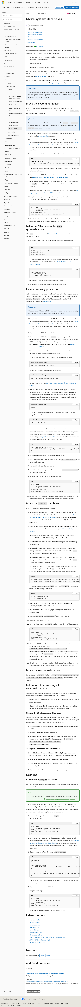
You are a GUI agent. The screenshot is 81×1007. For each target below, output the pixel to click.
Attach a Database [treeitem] (14, 122)
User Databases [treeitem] (13, 125)
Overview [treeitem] (9, 83)
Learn (27, 13)
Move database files (35, 935)
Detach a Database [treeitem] (14, 119)
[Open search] (72, 2)
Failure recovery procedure (35, 34)
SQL (33, 13)
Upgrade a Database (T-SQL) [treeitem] (15, 115)
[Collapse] (22, 12)
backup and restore (41, 76)
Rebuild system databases (37, 942)
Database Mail (52, 234)
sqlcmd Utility (47, 301)
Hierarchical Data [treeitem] (9, 73)
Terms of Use (64, 1003)
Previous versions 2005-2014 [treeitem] (11, 29)
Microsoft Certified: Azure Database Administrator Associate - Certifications (47, 981)
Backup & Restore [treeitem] (14, 105)
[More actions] (78, 13)
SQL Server (41, 13)
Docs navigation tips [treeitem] (9, 26)
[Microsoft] (3, 2)
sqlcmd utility (61, 428)
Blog (23, 1003)
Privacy (38, 1003)
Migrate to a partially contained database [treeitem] (15, 97)
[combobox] (12, 15)
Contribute (31, 1003)
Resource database (35, 920)
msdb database (34, 927)
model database (34, 930)
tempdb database (34, 922)
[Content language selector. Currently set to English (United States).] (9, 999)
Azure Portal (59, 7)
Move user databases (36, 932)
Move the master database (35, 37)
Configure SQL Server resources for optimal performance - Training (45, 973)
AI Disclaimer (5, 1003)
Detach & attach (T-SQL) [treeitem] (14, 109)
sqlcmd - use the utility (48, 437)
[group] (54, 163)
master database (34, 925)
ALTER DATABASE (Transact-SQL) (39, 940)
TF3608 (42, 347)
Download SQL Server (71, 7)
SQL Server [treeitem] (7, 23)
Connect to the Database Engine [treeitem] (12, 46)
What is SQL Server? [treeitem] (10, 36)
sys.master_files (56, 83)
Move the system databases (35, 32)
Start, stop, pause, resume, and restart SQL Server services (50, 177)
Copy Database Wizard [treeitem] (15, 101)
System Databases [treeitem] (14, 129)
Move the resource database (35, 39)
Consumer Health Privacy (51, 1003)
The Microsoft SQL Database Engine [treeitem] (13, 41)
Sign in (77, 2)
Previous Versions (15, 1003)
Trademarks (4, 1006)
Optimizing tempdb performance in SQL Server (59, 799)
